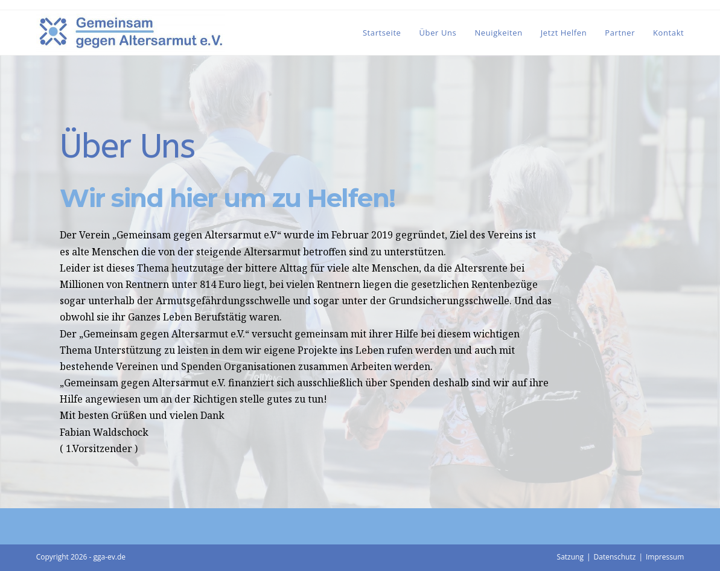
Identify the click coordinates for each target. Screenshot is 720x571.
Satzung (570, 557)
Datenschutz (615, 557)
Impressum (665, 557)
